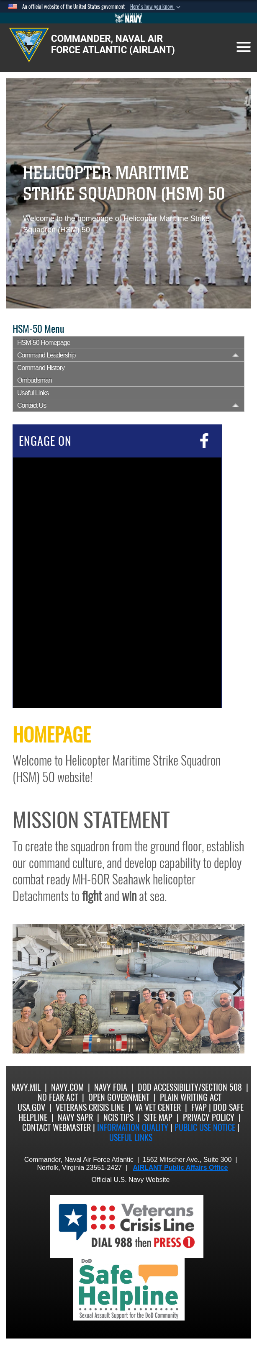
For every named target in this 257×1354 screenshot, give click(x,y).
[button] (156, 7)
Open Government (118, 1097)
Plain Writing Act (190, 1097)
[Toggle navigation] (243, 47)
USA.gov (31, 1107)
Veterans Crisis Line (90, 1107)
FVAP (199, 1107)
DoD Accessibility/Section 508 (190, 1087)
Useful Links (33, 392)
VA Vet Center (158, 1107)
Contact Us (31, 405)
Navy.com (67, 1087)
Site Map (158, 1117)
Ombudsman (34, 380)
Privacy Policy (208, 1117)
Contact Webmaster (56, 1127)
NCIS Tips (118, 1117)
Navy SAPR (75, 1117)
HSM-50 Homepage (43, 342)
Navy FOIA (110, 1087)
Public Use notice (205, 1127)
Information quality (132, 1127)
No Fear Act (58, 1097)
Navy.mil (26, 1087)
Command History (40, 367)
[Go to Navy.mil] (128, 18)
